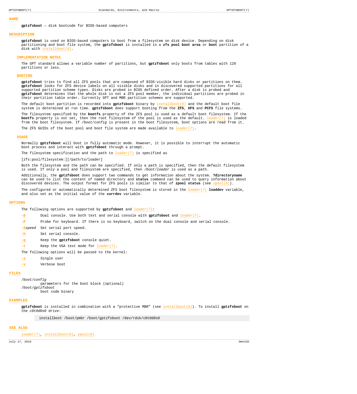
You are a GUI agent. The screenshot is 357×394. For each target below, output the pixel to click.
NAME (13, 19)
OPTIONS (17, 228)
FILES (15, 307)
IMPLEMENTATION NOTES (39, 62)
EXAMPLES (18, 338)
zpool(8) (221, 207)
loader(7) (216, 132)
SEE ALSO (18, 368)
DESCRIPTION (21, 36)
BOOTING (24, 83)
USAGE (22, 153)
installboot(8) (56, 53)
